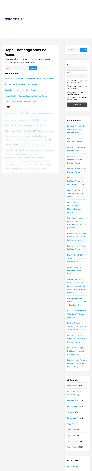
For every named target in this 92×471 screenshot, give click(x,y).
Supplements (72, 424)
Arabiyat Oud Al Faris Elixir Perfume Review (22, 84)
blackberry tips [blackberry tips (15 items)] (33, 130)
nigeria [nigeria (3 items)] (7, 154)
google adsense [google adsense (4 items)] (25, 136)
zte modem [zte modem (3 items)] (43, 168)
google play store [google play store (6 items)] (39, 136)
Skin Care (71, 412)
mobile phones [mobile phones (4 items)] (48, 150)
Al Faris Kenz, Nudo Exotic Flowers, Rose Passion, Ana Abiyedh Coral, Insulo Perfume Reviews (76, 286)
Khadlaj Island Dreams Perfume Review (21, 90)
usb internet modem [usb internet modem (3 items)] (23, 165)
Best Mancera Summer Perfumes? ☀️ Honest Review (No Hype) (76, 236)
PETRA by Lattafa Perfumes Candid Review (74, 270)
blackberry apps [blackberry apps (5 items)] (40, 126)
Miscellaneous (73, 385)
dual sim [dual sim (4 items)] (16, 136)
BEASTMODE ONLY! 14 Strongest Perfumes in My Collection (76, 258)
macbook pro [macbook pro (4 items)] (9, 150)
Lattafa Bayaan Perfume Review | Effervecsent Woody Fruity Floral (77, 363)
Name (69, 65)
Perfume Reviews (74, 400)
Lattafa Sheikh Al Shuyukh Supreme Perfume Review (26, 96)
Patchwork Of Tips (14, 18)
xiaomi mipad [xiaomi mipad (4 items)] (23, 168)
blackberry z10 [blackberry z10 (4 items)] (49, 131)
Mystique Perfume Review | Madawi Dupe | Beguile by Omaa (76, 301)
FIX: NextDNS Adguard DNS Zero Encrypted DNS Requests (76, 350)
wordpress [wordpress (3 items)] (8, 168)
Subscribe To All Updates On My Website (77, 99)
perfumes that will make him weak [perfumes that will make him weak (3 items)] (14, 157)
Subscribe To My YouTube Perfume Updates (77, 81)
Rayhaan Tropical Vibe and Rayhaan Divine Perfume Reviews (29, 78)
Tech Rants (71, 435)
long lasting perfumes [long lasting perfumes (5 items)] (42, 145)
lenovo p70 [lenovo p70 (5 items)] (47, 140)
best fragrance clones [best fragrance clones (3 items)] (23, 120)
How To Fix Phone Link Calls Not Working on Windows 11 (76, 314)
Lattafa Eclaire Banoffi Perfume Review (20, 102)
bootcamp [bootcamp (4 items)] (8, 136)
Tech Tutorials (73, 447)
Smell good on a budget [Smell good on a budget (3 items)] (38, 157)
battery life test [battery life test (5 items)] (10, 120)
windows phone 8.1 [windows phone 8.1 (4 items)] (45, 165)
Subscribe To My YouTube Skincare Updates (77, 87)
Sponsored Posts (74, 418)
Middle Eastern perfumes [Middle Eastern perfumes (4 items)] (34, 150)
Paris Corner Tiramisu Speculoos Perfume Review (76, 193)
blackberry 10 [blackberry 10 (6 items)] (10, 125)
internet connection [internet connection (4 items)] (35, 140)
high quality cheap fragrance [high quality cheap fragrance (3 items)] (12, 140)
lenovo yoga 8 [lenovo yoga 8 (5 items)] (27, 145)
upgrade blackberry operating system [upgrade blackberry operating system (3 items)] (41, 161)
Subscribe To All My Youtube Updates (75, 93)
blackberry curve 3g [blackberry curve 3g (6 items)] (13, 131)
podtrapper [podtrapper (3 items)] (27, 157)
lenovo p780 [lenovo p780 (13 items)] (13, 144)
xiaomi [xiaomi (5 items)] (14, 168)
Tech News (71, 429)
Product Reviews (74, 406)
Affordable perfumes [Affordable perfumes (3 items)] (10, 113)
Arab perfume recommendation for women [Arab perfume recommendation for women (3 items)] (41, 113)
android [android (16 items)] (23, 113)
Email (69, 73)
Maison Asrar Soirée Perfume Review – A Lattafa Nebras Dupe (75, 181)
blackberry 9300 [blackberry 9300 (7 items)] (25, 125)
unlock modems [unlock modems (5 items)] (24, 161)
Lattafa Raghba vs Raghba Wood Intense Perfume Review (76, 338)
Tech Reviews (72, 441)
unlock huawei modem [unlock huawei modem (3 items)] (11, 161)
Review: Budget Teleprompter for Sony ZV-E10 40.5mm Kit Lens (77, 326)
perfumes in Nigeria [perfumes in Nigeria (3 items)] (32, 154)
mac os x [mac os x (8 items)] (20, 149)
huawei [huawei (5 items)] (24, 140)
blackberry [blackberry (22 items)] (38, 120)
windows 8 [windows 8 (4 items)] (33, 165)
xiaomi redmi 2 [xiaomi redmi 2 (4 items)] (34, 168)
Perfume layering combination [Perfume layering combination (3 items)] (18, 154)
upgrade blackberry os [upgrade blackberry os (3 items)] (11, 165)
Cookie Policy (72, 466)
